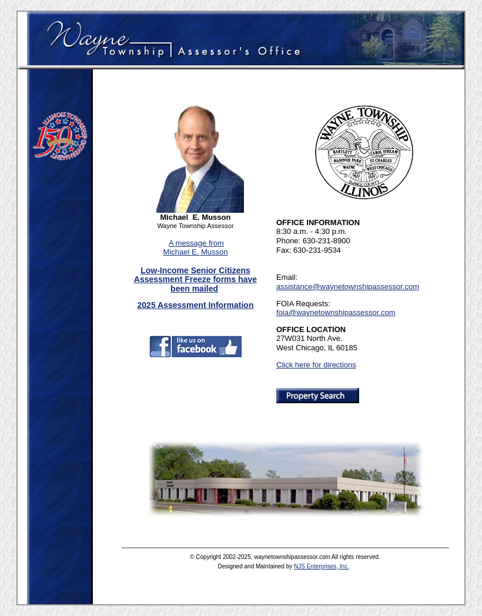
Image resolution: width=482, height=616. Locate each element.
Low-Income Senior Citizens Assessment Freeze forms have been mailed (195, 279)
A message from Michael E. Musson (195, 248)
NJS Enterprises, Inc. (321, 566)
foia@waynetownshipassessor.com (336, 312)
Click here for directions (316, 364)
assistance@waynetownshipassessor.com (347, 286)
